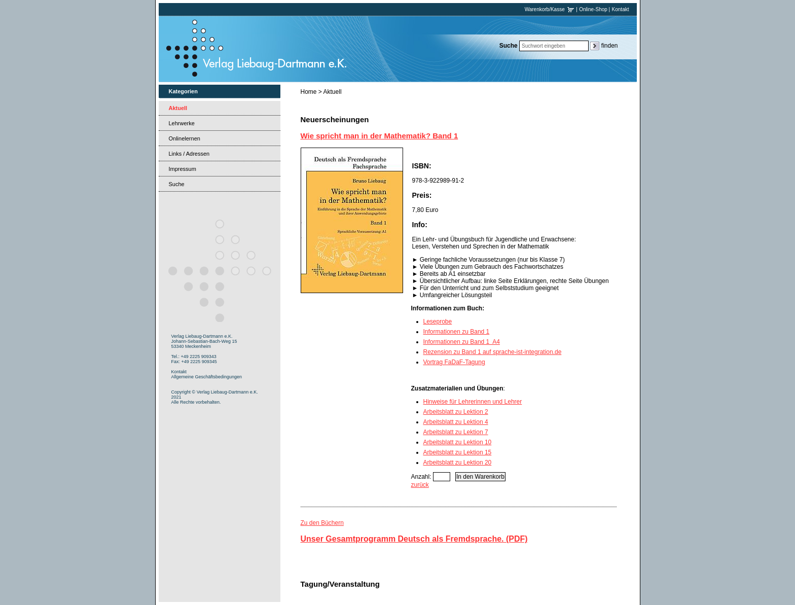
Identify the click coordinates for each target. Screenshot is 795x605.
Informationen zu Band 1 (456, 331)
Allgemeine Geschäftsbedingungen (206, 376)
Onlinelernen (184, 138)
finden (609, 45)
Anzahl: (421, 476)
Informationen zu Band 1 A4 (461, 341)
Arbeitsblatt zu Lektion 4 (455, 421)
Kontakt (620, 9)
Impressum (182, 169)
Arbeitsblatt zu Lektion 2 (455, 411)
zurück (420, 484)
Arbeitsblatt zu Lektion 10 (457, 442)
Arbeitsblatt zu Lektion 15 (457, 452)
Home (309, 91)
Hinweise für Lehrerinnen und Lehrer (472, 401)
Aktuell (178, 108)
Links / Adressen (189, 154)
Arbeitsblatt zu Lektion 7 (455, 432)
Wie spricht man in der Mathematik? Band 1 (379, 135)
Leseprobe (437, 321)
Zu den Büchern (322, 522)
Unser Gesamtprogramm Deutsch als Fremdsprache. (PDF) (414, 539)
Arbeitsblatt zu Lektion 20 (457, 462)
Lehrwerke (182, 123)
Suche (177, 184)
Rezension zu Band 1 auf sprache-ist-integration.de (492, 351)
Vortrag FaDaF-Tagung (454, 362)
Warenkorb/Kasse (550, 9)
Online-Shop (593, 9)
